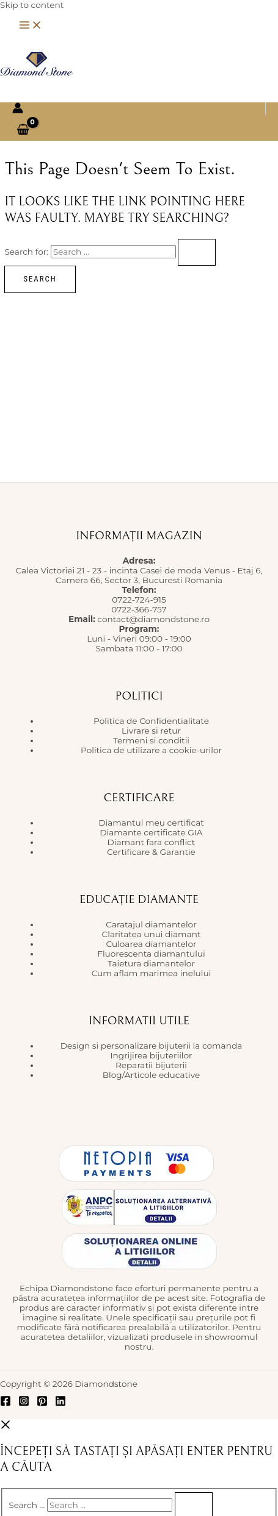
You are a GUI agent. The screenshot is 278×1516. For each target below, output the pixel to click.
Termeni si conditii (151, 740)
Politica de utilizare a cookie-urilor (151, 750)
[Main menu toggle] (30, 26)
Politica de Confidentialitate (151, 721)
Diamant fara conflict (152, 842)
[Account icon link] (17, 108)
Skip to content (32, 5)
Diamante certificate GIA (151, 832)
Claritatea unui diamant (151, 934)
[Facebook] (5, 1403)
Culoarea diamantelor (151, 944)
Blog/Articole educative (151, 1075)
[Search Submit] (197, 252)
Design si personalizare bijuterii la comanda (151, 1045)
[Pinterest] (42, 1403)
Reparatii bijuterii (151, 1065)
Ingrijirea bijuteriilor (151, 1055)
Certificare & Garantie (151, 852)
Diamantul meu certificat (151, 822)
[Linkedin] (60, 1403)
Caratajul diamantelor (151, 924)
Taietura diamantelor (151, 963)
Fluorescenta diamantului (151, 953)
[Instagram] (23, 1403)
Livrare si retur (151, 730)
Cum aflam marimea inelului (151, 973)
